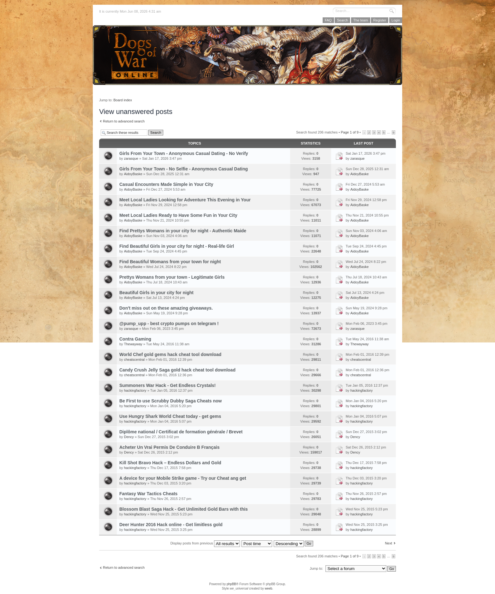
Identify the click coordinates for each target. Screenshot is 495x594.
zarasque (131, 158)
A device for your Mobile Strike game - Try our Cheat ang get (182, 478)
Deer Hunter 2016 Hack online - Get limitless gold (171, 524)
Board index (122, 100)
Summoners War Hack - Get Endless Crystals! (167, 385)
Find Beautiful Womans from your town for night (170, 261)
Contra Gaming (135, 339)
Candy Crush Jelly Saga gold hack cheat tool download (177, 369)
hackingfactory (135, 390)
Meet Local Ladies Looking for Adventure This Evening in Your (185, 199)
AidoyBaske (133, 174)
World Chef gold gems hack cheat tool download (170, 354)
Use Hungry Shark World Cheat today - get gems (170, 416)
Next (388, 543)
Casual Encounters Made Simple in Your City (166, 184)
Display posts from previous (205, 543)
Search (342, 20)
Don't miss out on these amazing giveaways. (166, 308)
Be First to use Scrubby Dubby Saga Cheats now (170, 400)
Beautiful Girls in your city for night (156, 292)
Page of (349, 132)
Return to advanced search (124, 121)
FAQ (328, 20)
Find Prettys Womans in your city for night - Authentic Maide (182, 230)
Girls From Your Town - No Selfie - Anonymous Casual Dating (183, 168)
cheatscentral (134, 359)
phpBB (231, 584)
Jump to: (316, 568)
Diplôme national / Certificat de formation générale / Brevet (181, 431)
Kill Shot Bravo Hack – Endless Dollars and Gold (170, 462)
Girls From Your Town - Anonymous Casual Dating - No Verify (183, 153)
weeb (268, 588)
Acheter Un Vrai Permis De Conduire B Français (169, 447)
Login (395, 20)
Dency (129, 437)
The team (360, 20)
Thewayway (133, 344)
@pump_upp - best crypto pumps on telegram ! (169, 323)
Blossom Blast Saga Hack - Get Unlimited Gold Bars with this (183, 509)
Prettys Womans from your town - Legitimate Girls (171, 277)
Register (379, 20)
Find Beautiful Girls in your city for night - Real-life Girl (176, 246)
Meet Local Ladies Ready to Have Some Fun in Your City (178, 215)
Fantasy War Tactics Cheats (148, 493)
